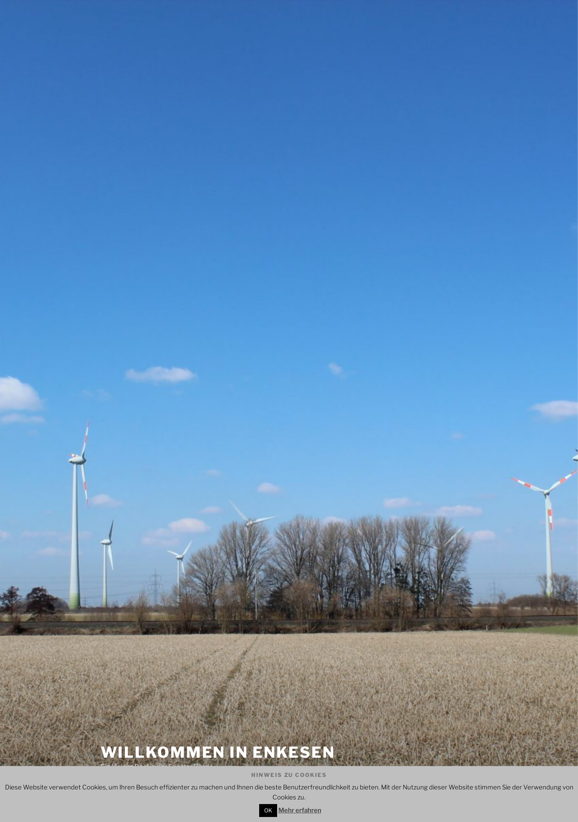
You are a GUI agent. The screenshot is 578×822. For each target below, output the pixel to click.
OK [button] (268, 810)
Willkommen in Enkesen (218, 752)
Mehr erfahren (299, 810)
